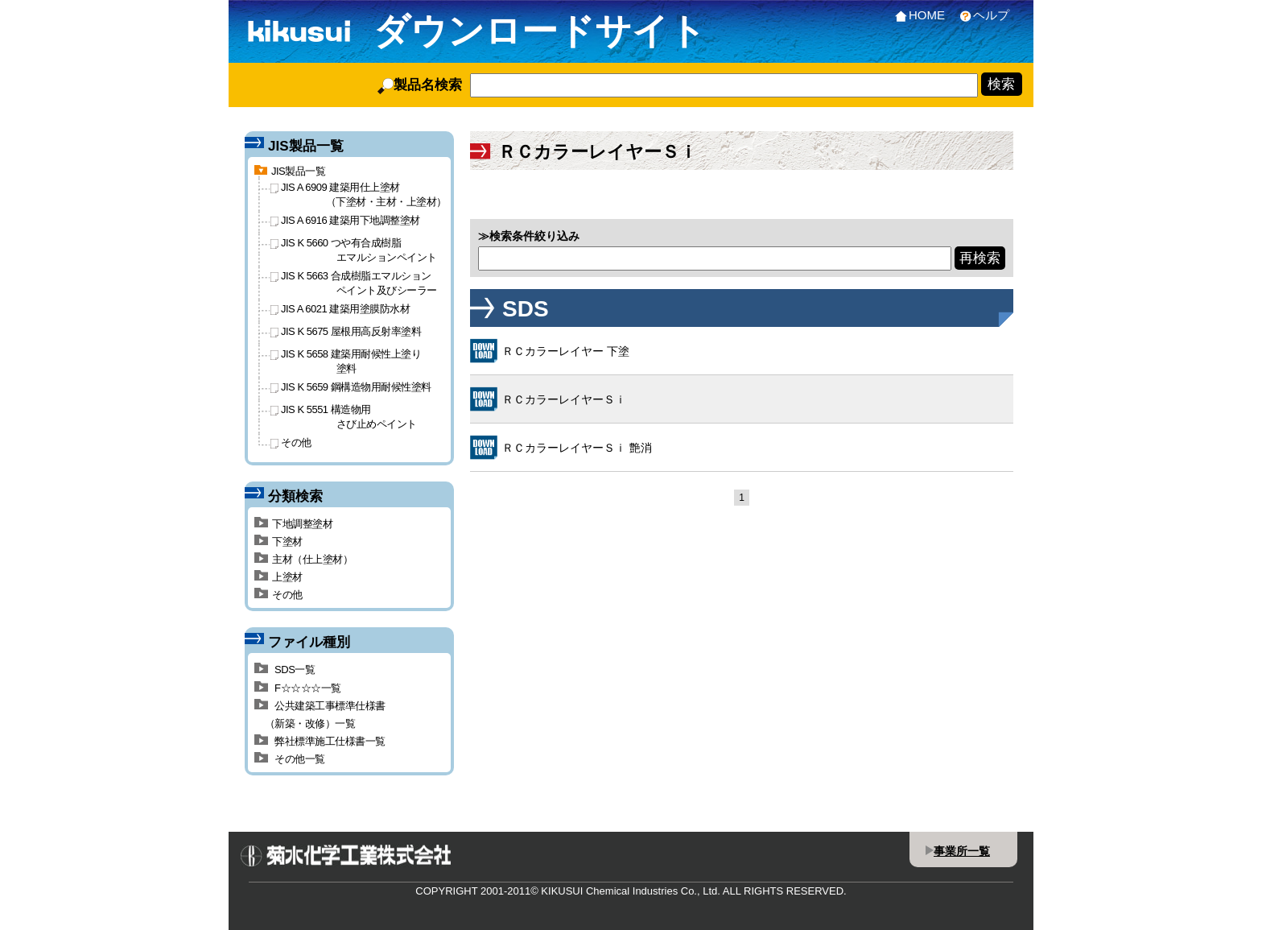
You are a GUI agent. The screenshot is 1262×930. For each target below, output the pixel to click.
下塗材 (278, 541)
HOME (917, 15)
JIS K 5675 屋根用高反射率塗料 (345, 331)
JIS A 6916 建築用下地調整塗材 (345, 220)
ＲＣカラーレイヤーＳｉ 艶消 (577, 447)
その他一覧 (289, 759)
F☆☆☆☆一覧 (297, 688)
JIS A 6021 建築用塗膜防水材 (340, 309)
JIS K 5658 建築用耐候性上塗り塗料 (345, 361)
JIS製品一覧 (289, 171)
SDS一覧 (284, 669)
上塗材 (278, 577)
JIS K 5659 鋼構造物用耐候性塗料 (350, 387)
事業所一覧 (962, 851)
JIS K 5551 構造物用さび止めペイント (343, 416)
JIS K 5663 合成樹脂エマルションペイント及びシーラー (353, 283)
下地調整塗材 (293, 524)
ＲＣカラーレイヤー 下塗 (565, 351)
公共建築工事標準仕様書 (724, 196)
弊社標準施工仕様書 (847, 190)
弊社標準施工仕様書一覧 (320, 741)
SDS (490, 196)
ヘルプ (981, 15)
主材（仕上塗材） (303, 559)
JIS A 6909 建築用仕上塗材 (358, 194)
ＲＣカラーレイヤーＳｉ (564, 399)
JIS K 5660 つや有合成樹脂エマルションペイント (353, 249)
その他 (931, 196)
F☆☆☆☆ (614, 196)
